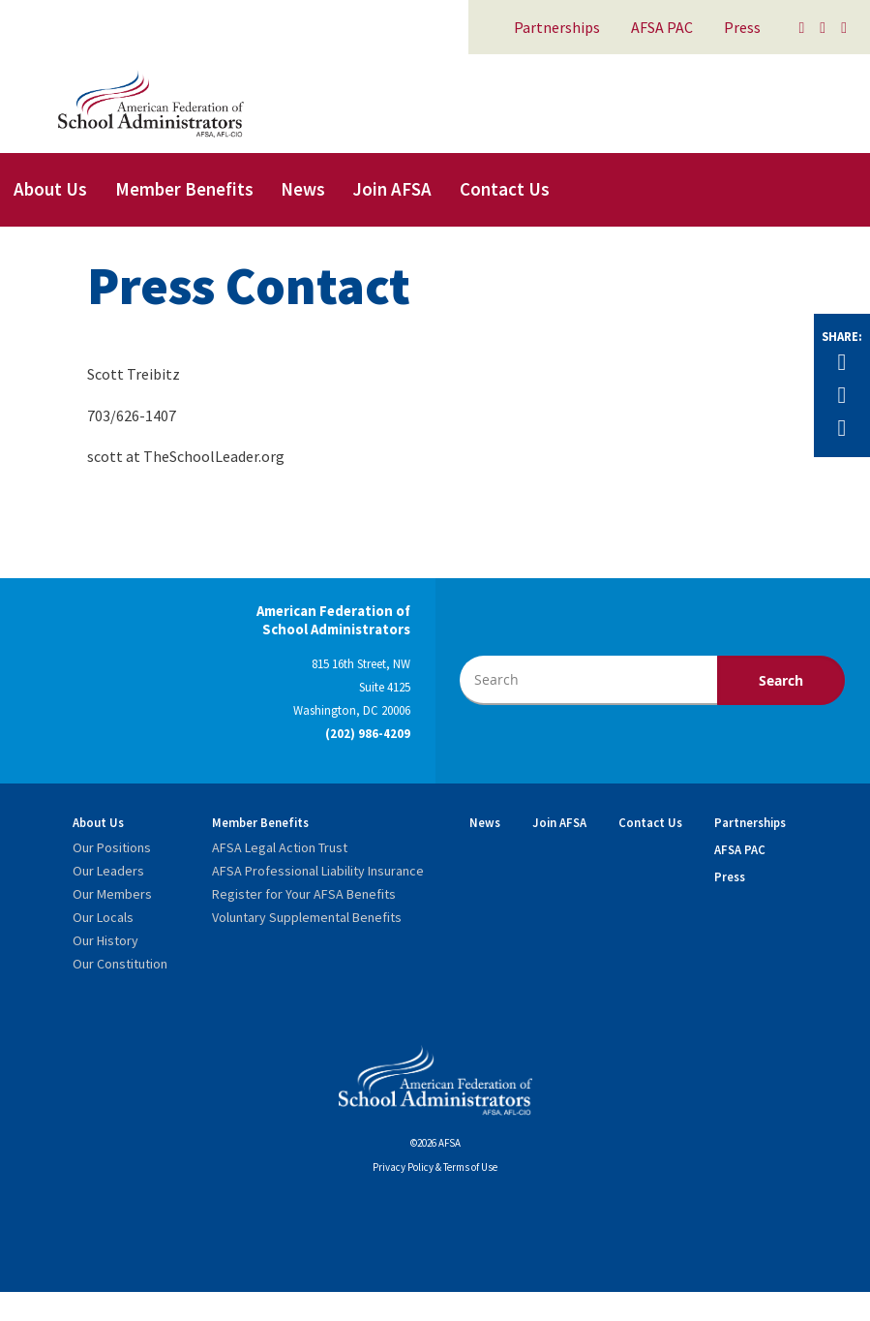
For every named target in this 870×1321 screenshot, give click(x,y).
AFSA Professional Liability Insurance (318, 870)
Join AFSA (392, 188)
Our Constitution (120, 963)
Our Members (112, 894)
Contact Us (505, 188)
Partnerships (557, 27)
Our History (105, 940)
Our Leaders (108, 870)
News (303, 188)
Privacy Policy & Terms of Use (435, 1167)
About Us (50, 188)
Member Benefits (184, 188)
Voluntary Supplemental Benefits (307, 917)
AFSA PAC (662, 27)
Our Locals (103, 917)
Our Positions (112, 847)
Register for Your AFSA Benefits (304, 894)
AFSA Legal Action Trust (279, 847)
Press (742, 27)
